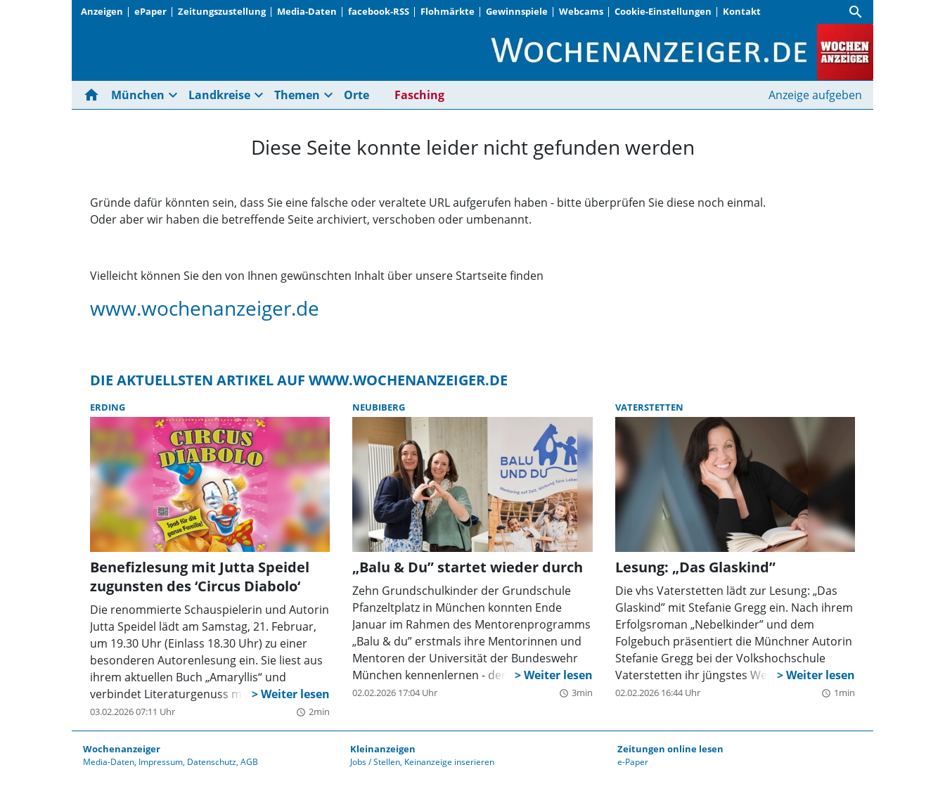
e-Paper (632, 762)
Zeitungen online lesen (670, 748)
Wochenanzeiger (121, 748)
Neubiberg (378, 407)
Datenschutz (211, 762)
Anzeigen (102, 11)
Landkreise (219, 95)
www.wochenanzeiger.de (204, 308)
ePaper (150, 11)
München (138, 95)
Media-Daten (307, 11)
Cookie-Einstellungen (663, 11)
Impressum (161, 762)
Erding (107, 407)
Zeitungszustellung (222, 11)
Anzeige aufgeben (815, 95)
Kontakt (742, 11)
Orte (356, 95)
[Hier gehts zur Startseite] (94, 95)
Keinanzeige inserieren (449, 762)
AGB (249, 762)
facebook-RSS (378, 11)
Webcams (581, 11)
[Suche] (856, 12)
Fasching (419, 95)
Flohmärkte (447, 11)
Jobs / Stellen (375, 762)
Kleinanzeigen (383, 748)
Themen (297, 95)
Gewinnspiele (517, 11)
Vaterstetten (649, 407)
